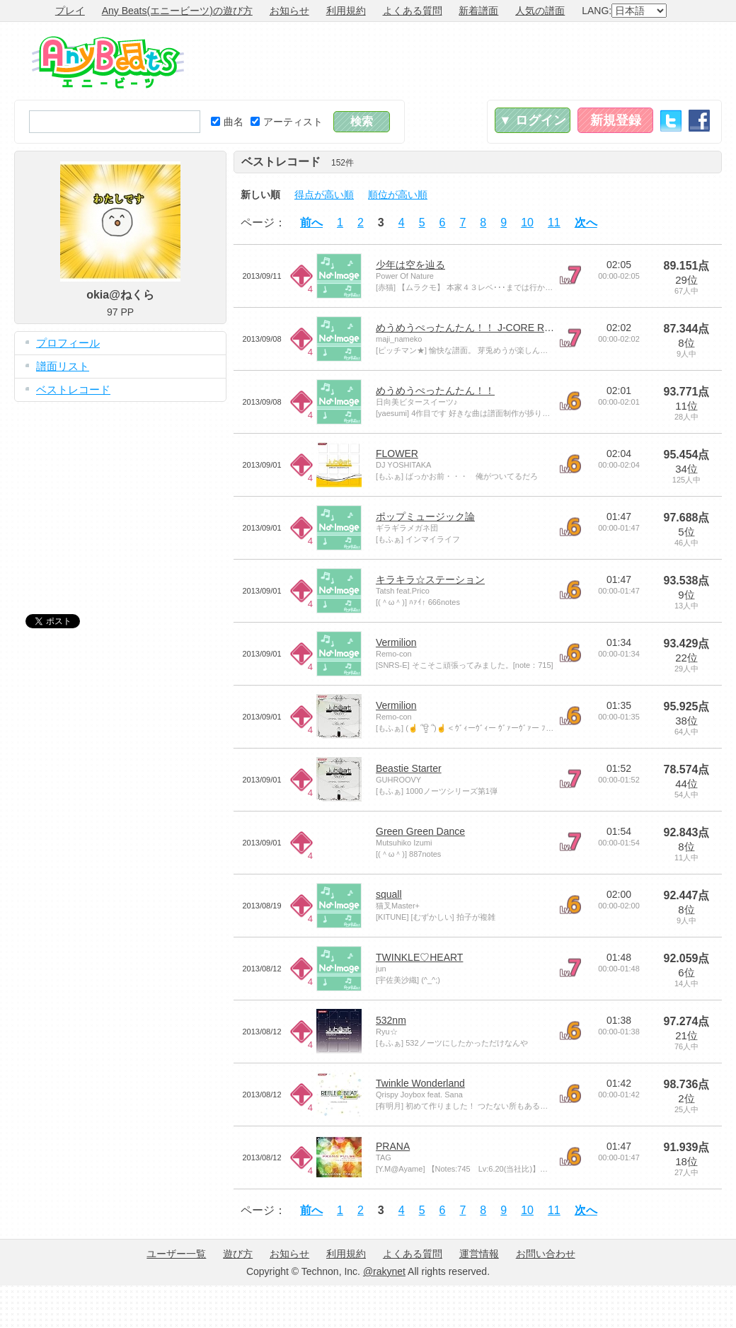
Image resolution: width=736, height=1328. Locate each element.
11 (554, 222)
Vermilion (396, 642)
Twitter (671, 121)
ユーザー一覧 (176, 1253)
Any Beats (108, 62)
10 (527, 222)
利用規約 (346, 10)
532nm (391, 1020)
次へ (586, 222)
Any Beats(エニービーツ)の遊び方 (177, 10)
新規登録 (615, 120)
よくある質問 (412, 10)
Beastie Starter (409, 768)
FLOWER (397, 453)
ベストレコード (73, 389)
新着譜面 (478, 10)
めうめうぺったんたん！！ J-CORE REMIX (472, 327)
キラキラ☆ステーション (430, 579)
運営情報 (479, 1253)
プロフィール (68, 343)
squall (389, 894)
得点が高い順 (324, 194)
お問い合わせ (545, 1253)
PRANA (393, 1146)
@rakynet (384, 1271)
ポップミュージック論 (425, 516)
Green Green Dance (420, 831)
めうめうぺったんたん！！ (435, 390)
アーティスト (287, 121)
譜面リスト (62, 366)
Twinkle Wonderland (420, 1083)
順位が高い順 (397, 194)
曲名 (227, 121)
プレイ (70, 10)
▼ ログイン (532, 120)
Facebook (699, 121)
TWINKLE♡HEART (419, 957)
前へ (311, 222)
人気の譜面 (540, 10)
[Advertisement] (120, 497)
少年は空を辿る (410, 264)
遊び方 (238, 1253)
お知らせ (289, 10)
